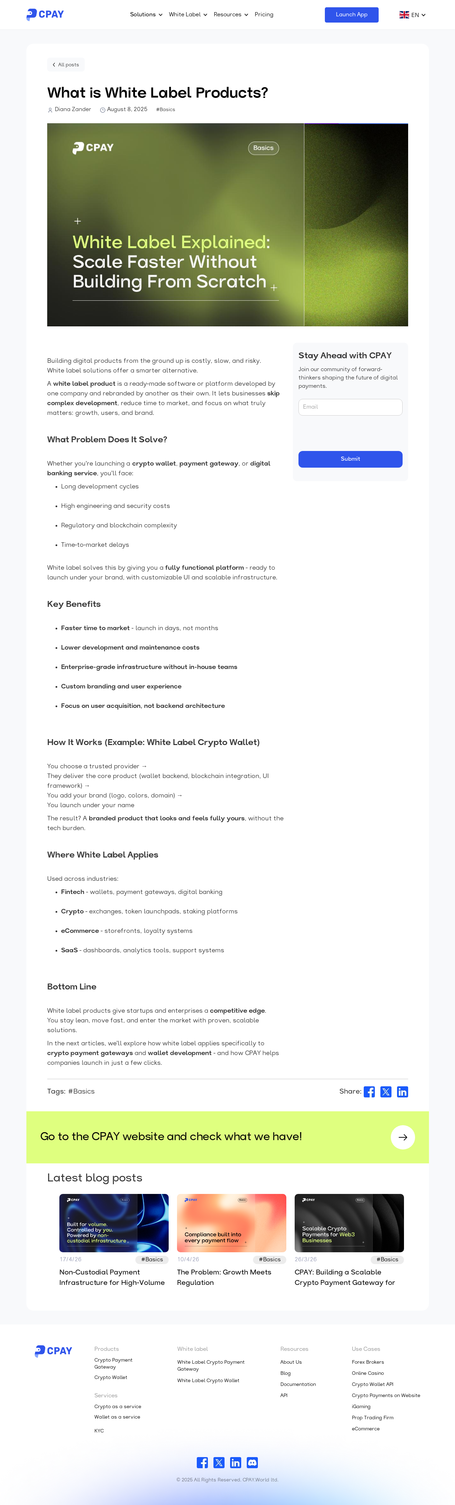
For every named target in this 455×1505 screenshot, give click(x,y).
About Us (291, 1362)
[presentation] (351, 433)
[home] (45, 15)
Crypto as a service (117, 1407)
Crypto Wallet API (373, 1384)
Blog (285, 1373)
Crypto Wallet (110, 1377)
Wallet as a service (117, 1417)
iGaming (361, 1407)
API (284, 1395)
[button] (145, 15)
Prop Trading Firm (373, 1418)
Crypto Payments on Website (386, 1395)
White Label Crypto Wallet (208, 1380)
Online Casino (368, 1373)
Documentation (298, 1384)
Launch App (352, 15)
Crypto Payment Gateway (113, 1364)
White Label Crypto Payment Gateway (211, 1366)
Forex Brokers (368, 1362)
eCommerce (366, 1429)
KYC (99, 1431)
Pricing (264, 15)
